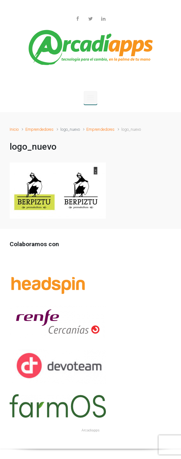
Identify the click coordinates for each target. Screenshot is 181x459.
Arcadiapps (90, 430)
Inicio (14, 129)
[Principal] (90, 97)
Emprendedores (39, 129)
